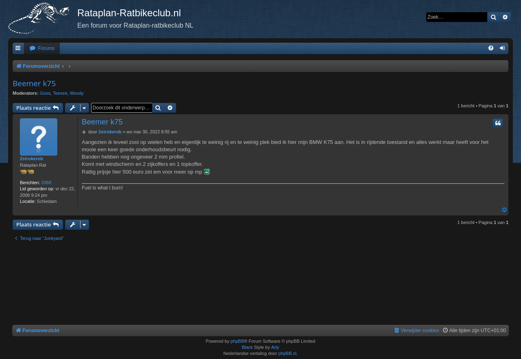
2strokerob (31, 158)
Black (247, 347)
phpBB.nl (287, 353)
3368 (46, 182)
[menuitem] (42, 48)
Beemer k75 (34, 83)
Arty (275, 347)
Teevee (60, 93)
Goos (45, 93)
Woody (77, 93)
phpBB (237, 341)
